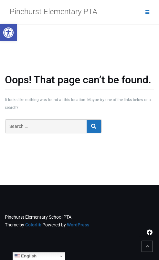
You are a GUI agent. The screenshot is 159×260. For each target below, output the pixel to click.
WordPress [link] (78, 224)
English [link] (26, 256)
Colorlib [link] (33, 224)
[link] (8, 32)
